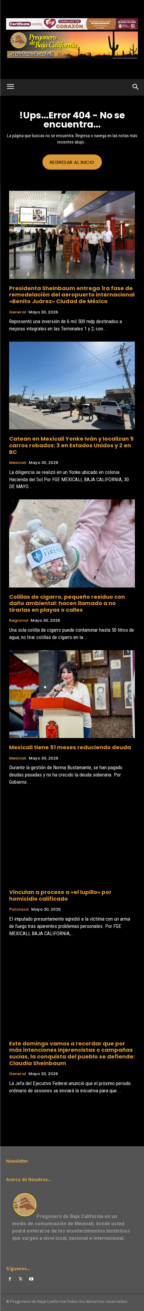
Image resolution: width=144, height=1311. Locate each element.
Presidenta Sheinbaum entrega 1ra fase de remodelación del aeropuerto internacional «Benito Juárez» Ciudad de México (72, 294)
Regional (18, 620)
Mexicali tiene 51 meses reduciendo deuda (70, 747)
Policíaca (19, 909)
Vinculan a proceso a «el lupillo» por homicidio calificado (60, 895)
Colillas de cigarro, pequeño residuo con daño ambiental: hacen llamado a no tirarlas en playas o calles (67, 603)
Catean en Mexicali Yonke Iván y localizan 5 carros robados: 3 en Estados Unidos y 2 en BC (71, 445)
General (17, 312)
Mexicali (17, 462)
